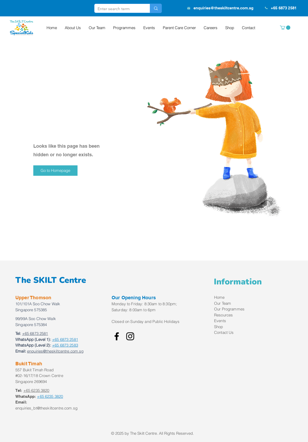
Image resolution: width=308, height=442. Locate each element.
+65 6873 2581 (65, 339)
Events (220, 320)
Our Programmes (229, 309)
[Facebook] (116, 336)
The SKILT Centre (50, 280)
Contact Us (224, 332)
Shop (218, 326)
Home (219, 297)
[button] (285, 27)
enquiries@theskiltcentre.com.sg (223, 8)
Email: (20, 351)
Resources (223, 315)
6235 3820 (50, 396)
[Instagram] (130, 336)
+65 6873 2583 (65, 345)
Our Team (222, 303)
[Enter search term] (118, 9)
